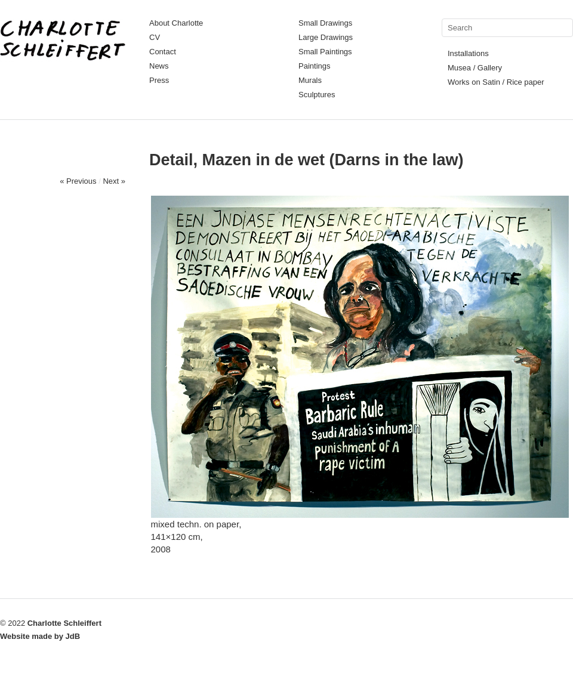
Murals (310, 80)
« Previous (78, 181)
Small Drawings (325, 22)
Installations (468, 53)
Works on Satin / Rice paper (496, 82)
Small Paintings (325, 51)
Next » (114, 181)
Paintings (314, 65)
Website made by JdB (40, 636)
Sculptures (316, 94)
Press (159, 80)
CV (154, 37)
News (159, 65)
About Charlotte (176, 22)
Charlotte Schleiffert (64, 623)
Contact (162, 51)
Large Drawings (325, 37)
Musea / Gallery (475, 67)
